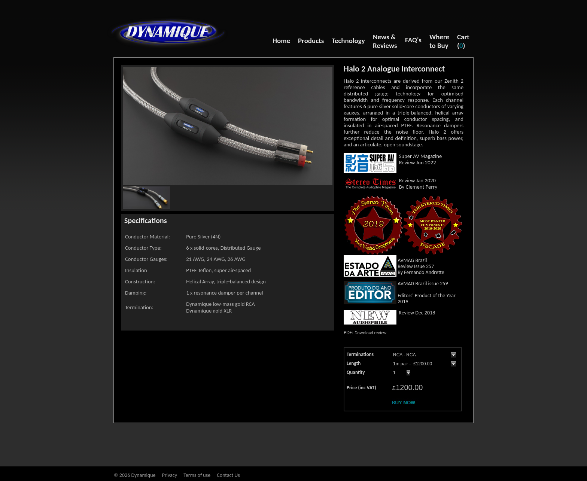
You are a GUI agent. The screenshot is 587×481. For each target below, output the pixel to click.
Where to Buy (439, 41)
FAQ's (413, 40)
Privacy (169, 475)
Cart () (463, 41)
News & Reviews (385, 41)
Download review (370, 332)
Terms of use (196, 475)
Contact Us (228, 475)
